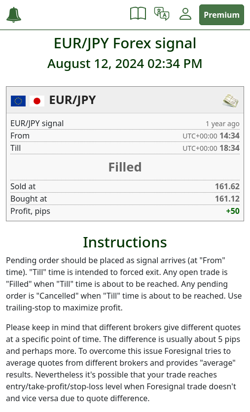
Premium (222, 14)
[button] (138, 15)
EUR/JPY (72, 99)
